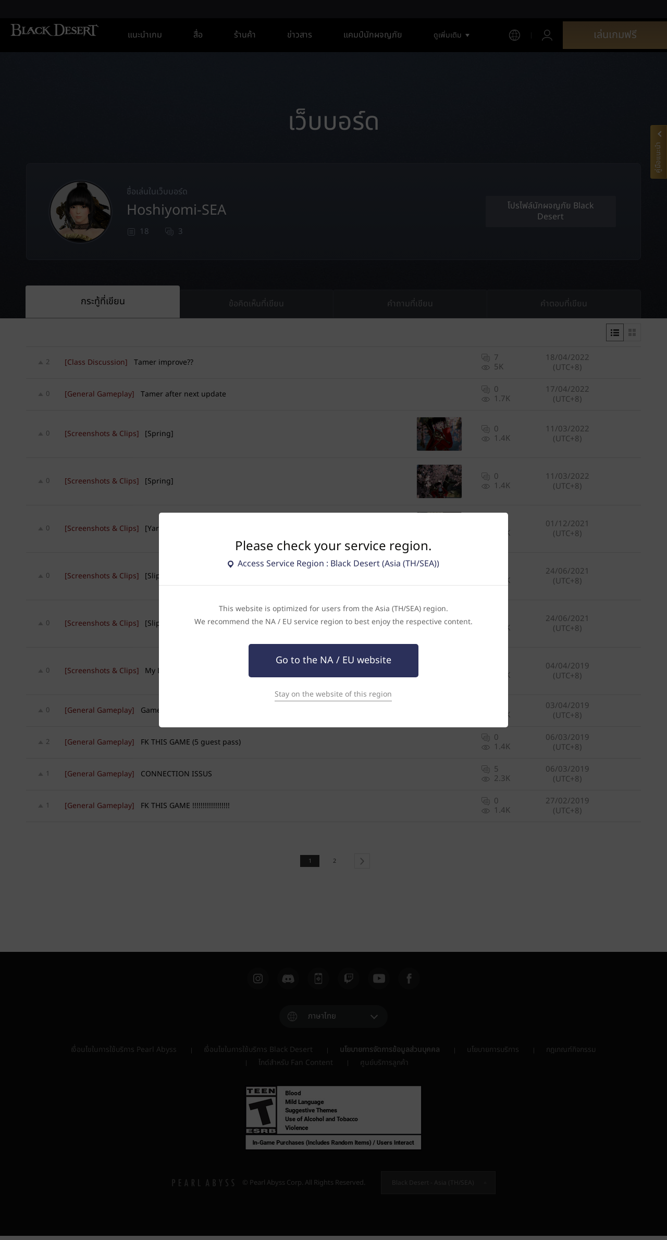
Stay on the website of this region (333, 694)
